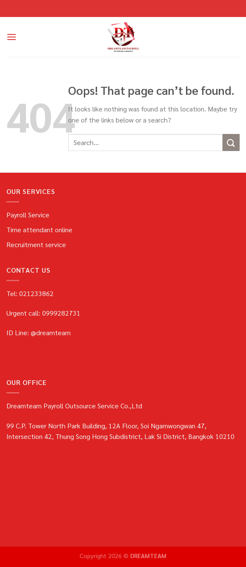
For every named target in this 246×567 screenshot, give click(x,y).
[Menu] (11, 36)
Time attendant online (39, 229)
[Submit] (231, 142)
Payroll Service (27, 214)
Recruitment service (36, 244)
